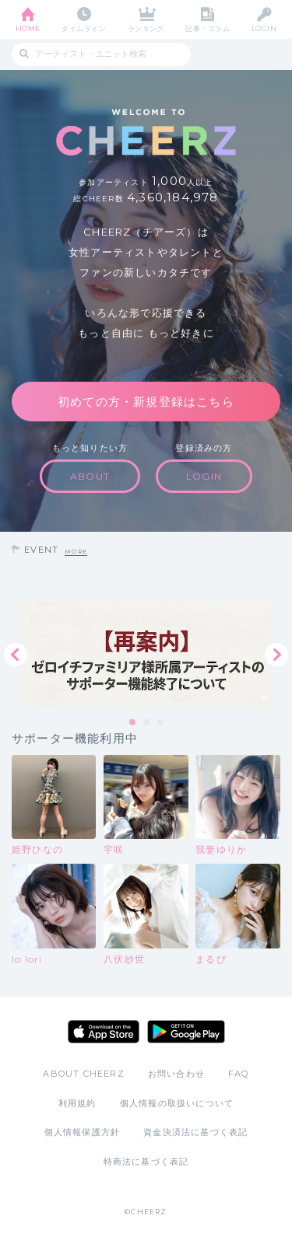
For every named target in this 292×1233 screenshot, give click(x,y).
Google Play (186, 1031)
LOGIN (264, 28)
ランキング (146, 28)
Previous (15, 654)
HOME (28, 28)
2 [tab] (147, 723)
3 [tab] (161, 723)
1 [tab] (133, 723)
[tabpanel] (146, 654)
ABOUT (90, 476)
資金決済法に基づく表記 (195, 1131)
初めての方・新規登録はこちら (146, 401)
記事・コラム (207, 28)
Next (276, 654)
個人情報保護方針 (82, 1131)
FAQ (238, 1073)
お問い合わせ (176, 1073)
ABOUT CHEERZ (83, 1073)
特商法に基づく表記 (146, 1161)
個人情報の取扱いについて (177, 1103)
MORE (76, 551)
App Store (103, 1031)
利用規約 (77, 1103)
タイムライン (84, 28)
